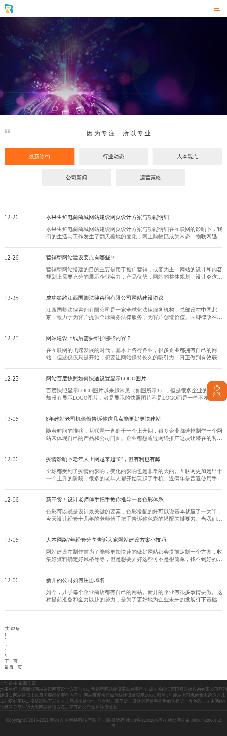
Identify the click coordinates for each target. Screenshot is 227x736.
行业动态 (113, 156)
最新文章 (27, 683)
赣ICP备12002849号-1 (146, 720)
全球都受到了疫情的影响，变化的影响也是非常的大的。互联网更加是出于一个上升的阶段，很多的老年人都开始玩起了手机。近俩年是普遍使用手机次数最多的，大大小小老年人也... (134, 475)
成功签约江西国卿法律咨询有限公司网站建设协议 (105, 298)
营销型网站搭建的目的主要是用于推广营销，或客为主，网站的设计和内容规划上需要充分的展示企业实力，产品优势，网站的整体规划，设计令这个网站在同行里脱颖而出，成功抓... (134, 274)
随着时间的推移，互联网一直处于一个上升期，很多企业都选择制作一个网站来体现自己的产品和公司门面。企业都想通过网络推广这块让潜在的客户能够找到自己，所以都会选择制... (134, 435)
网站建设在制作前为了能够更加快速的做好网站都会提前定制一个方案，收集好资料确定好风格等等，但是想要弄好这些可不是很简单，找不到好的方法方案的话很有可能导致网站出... (134, 556)
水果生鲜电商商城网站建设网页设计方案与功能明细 (107, 217)
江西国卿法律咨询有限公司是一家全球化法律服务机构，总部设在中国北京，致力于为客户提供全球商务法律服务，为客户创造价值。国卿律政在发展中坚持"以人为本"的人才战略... (134, 314)
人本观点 (187, 156)
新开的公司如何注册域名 (75, 580)
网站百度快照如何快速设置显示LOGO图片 (96, 378)
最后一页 (13, 667)
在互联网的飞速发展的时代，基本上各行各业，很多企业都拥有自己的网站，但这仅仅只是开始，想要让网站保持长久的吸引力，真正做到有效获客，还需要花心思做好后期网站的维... (131, 354)
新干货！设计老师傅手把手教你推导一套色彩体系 (105, 499)
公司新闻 (76, 177)
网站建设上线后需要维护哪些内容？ (89, 338)
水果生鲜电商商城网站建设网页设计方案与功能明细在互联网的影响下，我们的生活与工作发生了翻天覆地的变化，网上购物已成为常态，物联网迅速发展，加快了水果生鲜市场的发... (134, 233)
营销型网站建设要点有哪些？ (81, 257)
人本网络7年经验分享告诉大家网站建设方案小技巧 (106, 540)
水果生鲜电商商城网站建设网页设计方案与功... (45, 689)
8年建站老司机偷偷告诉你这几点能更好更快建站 (103, 419)
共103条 (12, 628)
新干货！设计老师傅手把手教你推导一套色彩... (160, 701)
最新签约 (39, 156)
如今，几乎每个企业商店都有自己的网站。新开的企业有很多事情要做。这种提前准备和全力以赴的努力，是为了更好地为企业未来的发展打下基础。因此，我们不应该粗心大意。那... (134, 596)
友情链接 (8, 683)
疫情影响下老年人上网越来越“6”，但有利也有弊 (103, 459)
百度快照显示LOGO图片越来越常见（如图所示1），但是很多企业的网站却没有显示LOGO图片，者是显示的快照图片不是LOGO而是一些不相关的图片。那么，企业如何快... (133, 395)
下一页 (11, 661)
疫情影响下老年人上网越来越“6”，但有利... (72, 701)
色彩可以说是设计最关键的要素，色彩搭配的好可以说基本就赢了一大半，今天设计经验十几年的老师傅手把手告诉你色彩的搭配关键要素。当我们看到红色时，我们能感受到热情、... (134, 516)
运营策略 (150, 177)
